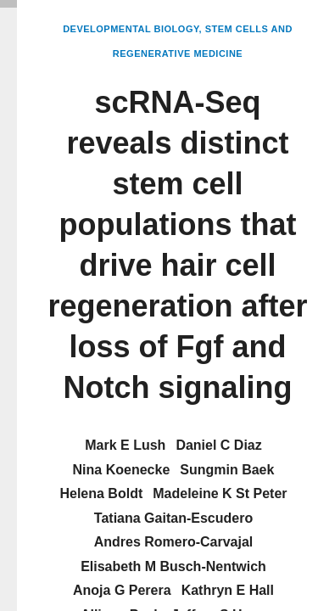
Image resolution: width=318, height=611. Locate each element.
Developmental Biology (130, 29)
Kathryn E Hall (227, 590)
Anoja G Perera (122, 590)
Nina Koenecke (121, 469)
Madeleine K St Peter (220, 493)
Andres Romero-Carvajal (174, 542)
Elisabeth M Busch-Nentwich (173, 566)
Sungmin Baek (227, 469)
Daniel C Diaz (218, 445)
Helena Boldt (100, 493)
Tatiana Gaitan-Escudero (173, 518)
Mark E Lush (125, 445)
